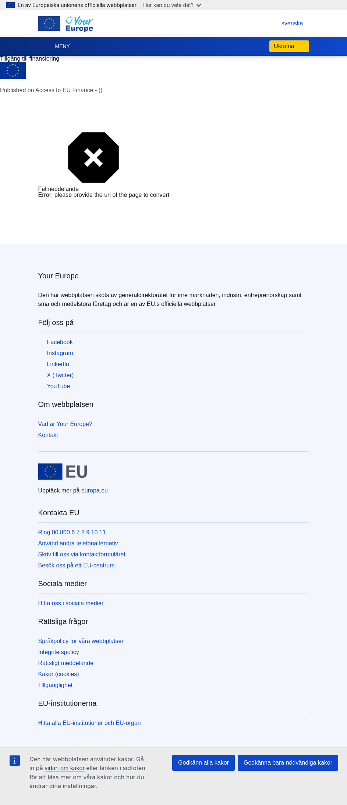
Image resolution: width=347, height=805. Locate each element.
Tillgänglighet (55, 685)
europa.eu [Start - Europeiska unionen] (94, 490)
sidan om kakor (65, 768)
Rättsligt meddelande (65, 663)
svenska (285, 23)
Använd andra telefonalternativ (78, 543)
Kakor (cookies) (58, 674)
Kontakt (48, 435)
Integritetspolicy (58, 652)
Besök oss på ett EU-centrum (76, 565)
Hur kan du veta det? (172, 5)
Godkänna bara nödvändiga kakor (288, 762)
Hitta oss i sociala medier (71, 603)
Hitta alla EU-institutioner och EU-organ (89, 723)
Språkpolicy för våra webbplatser (81, 641)
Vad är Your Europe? (65, 424)
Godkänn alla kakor (203, 762)
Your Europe (58, 276)
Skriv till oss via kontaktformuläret (81, 554)
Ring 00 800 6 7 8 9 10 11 (72, 532)
